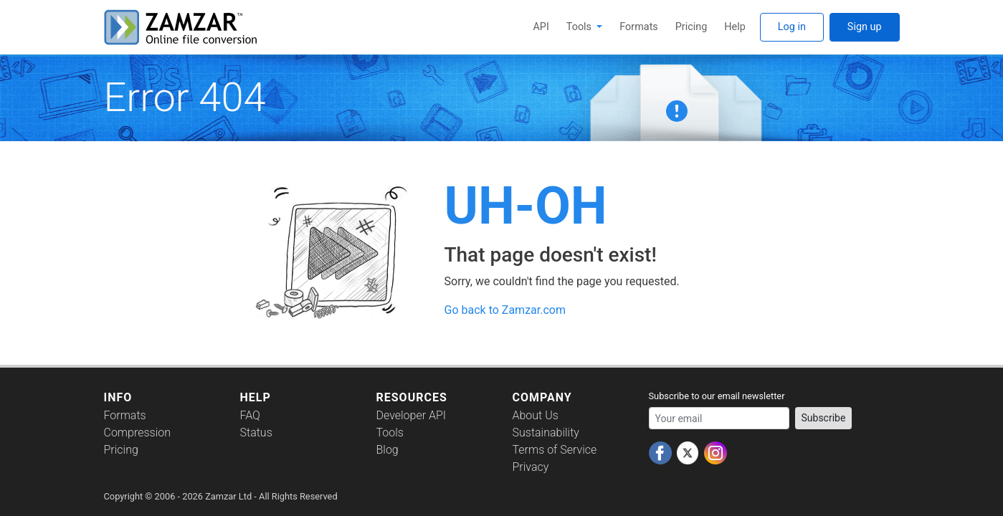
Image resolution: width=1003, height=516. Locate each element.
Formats (638, 27)
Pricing (691, 27)
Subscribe (824, 418)
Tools (580, 27)
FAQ (250, 415)
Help (734, 27)
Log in (792, 27)
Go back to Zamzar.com (505, 310)
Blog (387, 450)
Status (256, 432)
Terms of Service (555, 450)
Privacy (531, 467)
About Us (535, 415)
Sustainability (546, 432)
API (540, 27)
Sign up (864, 27)
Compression (137, 432)
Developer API (411, 415)
